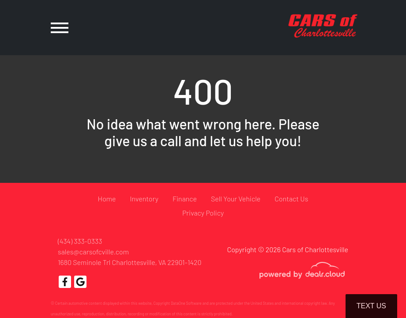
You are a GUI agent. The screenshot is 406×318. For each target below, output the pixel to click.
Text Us (371, 306)
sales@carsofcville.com (93, 251)
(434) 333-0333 (80, 241)
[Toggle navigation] (59, 27)
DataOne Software (186, 303)
